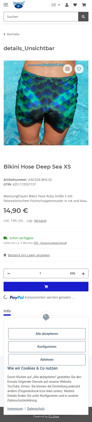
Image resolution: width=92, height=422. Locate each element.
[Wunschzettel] (75, 4)
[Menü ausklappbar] (6, 3)
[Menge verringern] (9, 273)
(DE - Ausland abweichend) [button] (50, 243)
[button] (67, 4)
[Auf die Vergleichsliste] (67, 69)
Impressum (15, 408)
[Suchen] (41, 16)
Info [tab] (7, 311)
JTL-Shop (53, 416)
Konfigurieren (46, 346)
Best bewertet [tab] (31, 311)
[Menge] (40, 273)
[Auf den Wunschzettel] (79, 69)
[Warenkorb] (84, 4)
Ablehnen (46, 359)
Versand (40, 220)
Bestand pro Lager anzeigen (27, 255)
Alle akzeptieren (47, 334)
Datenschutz (36, 408)
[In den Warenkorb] (7, 58)
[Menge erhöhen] (83, 273)
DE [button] (53, 4)
